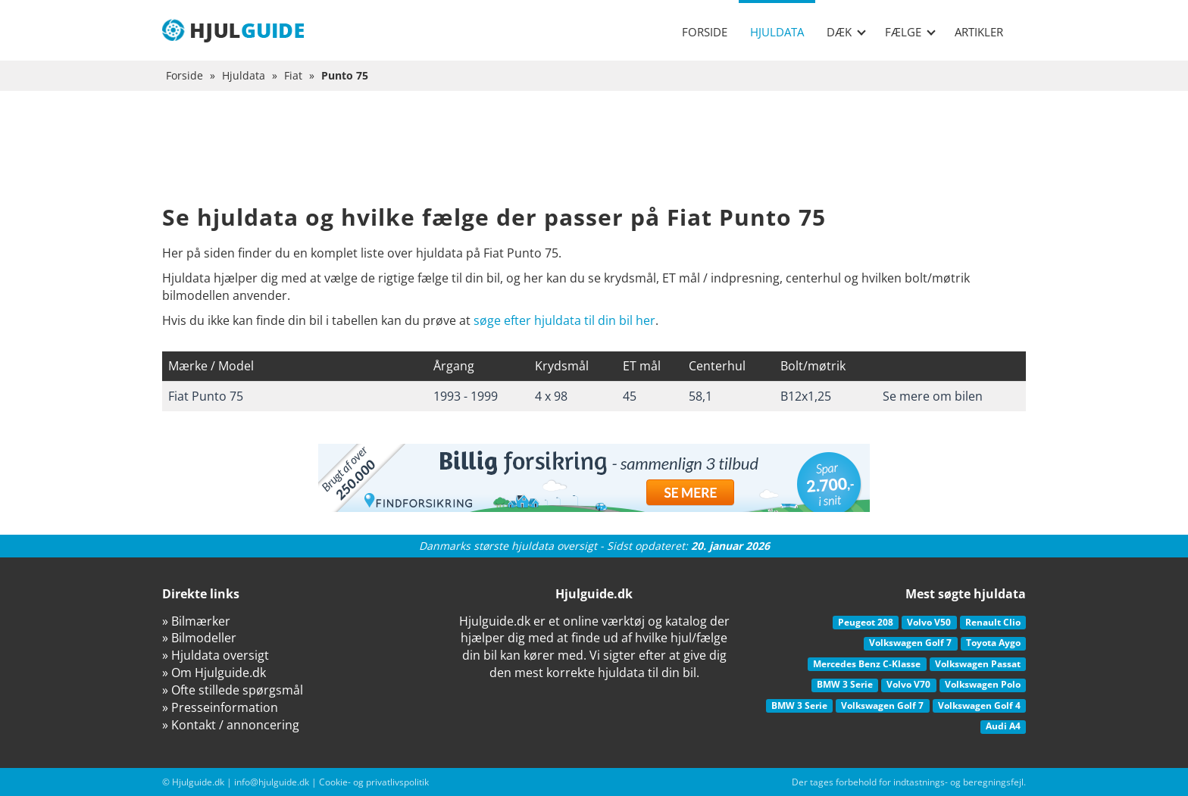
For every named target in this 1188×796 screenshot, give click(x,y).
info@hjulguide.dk (271, 782)
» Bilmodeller (199, 637)
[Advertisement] (594, 159)
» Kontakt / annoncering (230, 724)
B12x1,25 (805, 396)
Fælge (910, 31)
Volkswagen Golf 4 (979, 705)
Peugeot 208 (865, 622)
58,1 (700, 396)
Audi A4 (1003, 726)
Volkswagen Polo (983, 684)
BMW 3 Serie (845, 684)
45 (629, 396)
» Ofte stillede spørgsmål (232, 690)
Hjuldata (777, 31)
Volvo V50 (929, 622)
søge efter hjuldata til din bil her (564, 320)
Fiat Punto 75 (205, 396)
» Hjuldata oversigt (215, 655)
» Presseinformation (220, 707)
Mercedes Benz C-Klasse (867, 663)
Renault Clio (993, 622)
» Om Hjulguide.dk (214, 672)
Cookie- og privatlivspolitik (374, 782)
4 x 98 (551, 396)
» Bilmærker (196, 621)
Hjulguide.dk (198, 782)
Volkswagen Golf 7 (910, 642)
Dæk (846, 31)
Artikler (979, 31)
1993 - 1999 (465, 396)
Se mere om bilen (933, 396)
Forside (704, 31)
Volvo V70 (908, 684)
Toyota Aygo (993, 642)
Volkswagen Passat (978, 663)
